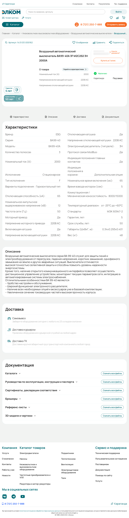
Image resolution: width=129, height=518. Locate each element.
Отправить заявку (116, 24)
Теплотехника (68, 459)
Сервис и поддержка (111, 448)
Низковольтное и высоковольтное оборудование (45, 33)
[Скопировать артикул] (19, 42)
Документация (102, 470)
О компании (77, 4)
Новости (6, 475)
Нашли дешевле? (114, 52)
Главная (6, 33)
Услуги (5, 453)
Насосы (23, 459)
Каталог (16, 33)
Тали (63, 478)
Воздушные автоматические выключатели (91, 33)
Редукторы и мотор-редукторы (35, 484)
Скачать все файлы (112, 373)
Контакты (90, 4)
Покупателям (104, 4)
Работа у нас (8, 470)
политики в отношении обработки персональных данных (40, 511)
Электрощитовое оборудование (69, 471)
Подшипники (67, 453)
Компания (9, 448)
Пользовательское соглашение (111, 458)
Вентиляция (67, 464)
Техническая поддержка (107, 453)
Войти (119, 11)
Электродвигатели (29, 453)
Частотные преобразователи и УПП (35, 476)
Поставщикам (102, 464)
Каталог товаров (32, 448)
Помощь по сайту (103, 475)
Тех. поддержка (120, 4)
